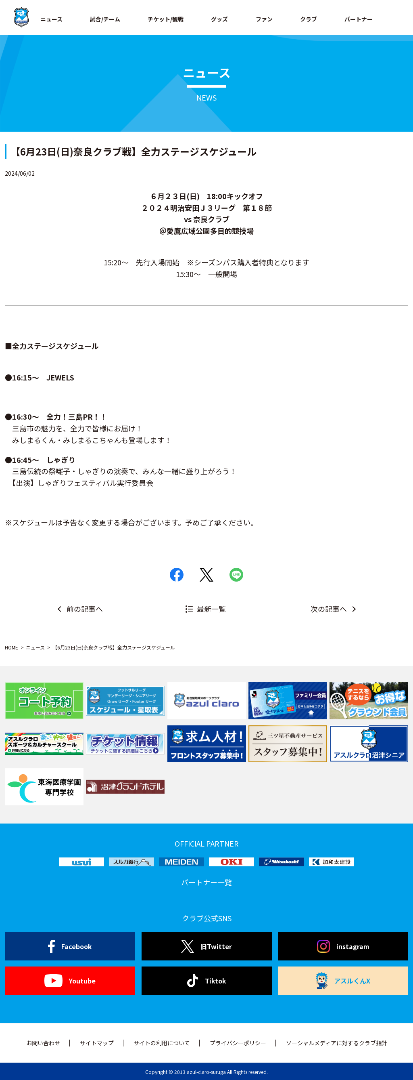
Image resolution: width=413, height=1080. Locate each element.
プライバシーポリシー (238, 1043)
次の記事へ (329, 608)
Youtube (70, 980)
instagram (343, 946)
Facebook (70, 946)
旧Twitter (206, 946)
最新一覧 (211, 608)
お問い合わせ (43, 1043)
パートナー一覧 (206, 882)
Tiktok (207, 980)
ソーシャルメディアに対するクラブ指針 (336, 1043)
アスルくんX (343, 980)
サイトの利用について (161, 1043)
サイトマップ (97, 1043)
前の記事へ (85, 608)
